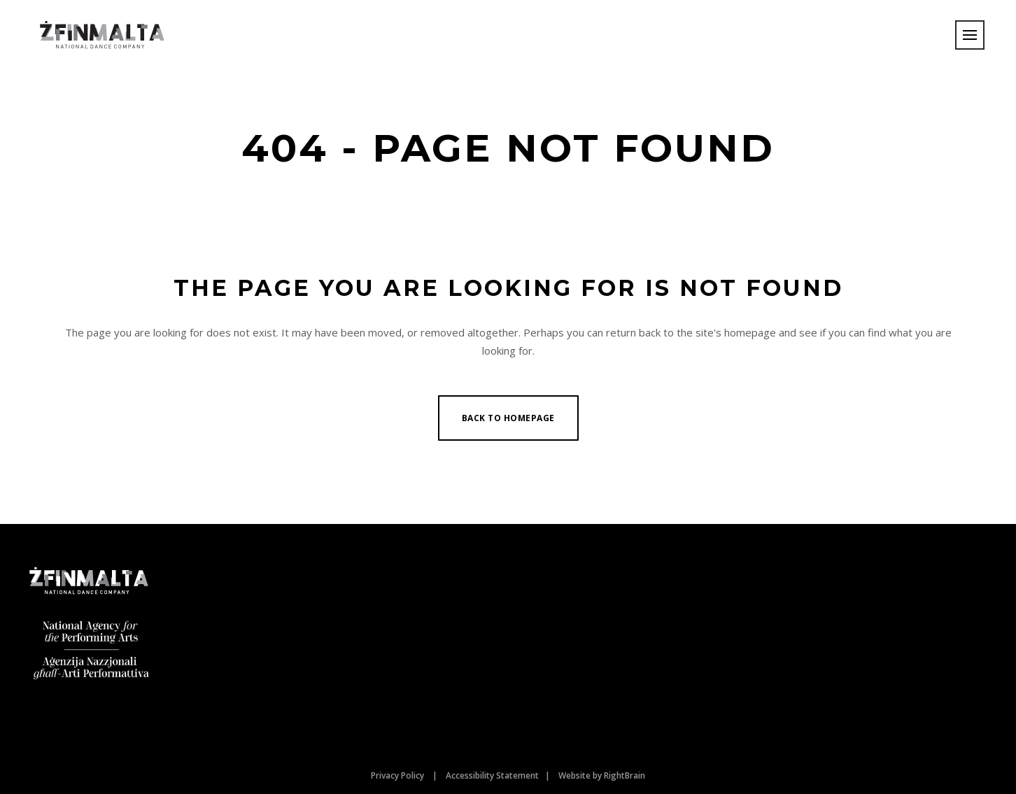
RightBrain (624, 775)
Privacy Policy (397, 775)
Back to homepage (508, 418)
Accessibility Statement (492, 775)
